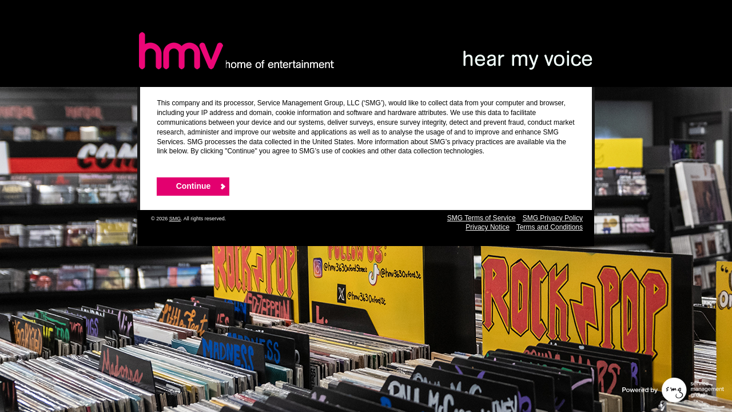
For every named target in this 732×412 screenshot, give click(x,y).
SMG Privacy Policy (553, 218)
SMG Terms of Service (481, 218)
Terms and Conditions (549, 227)
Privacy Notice (488, 227)
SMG (175, 218)
